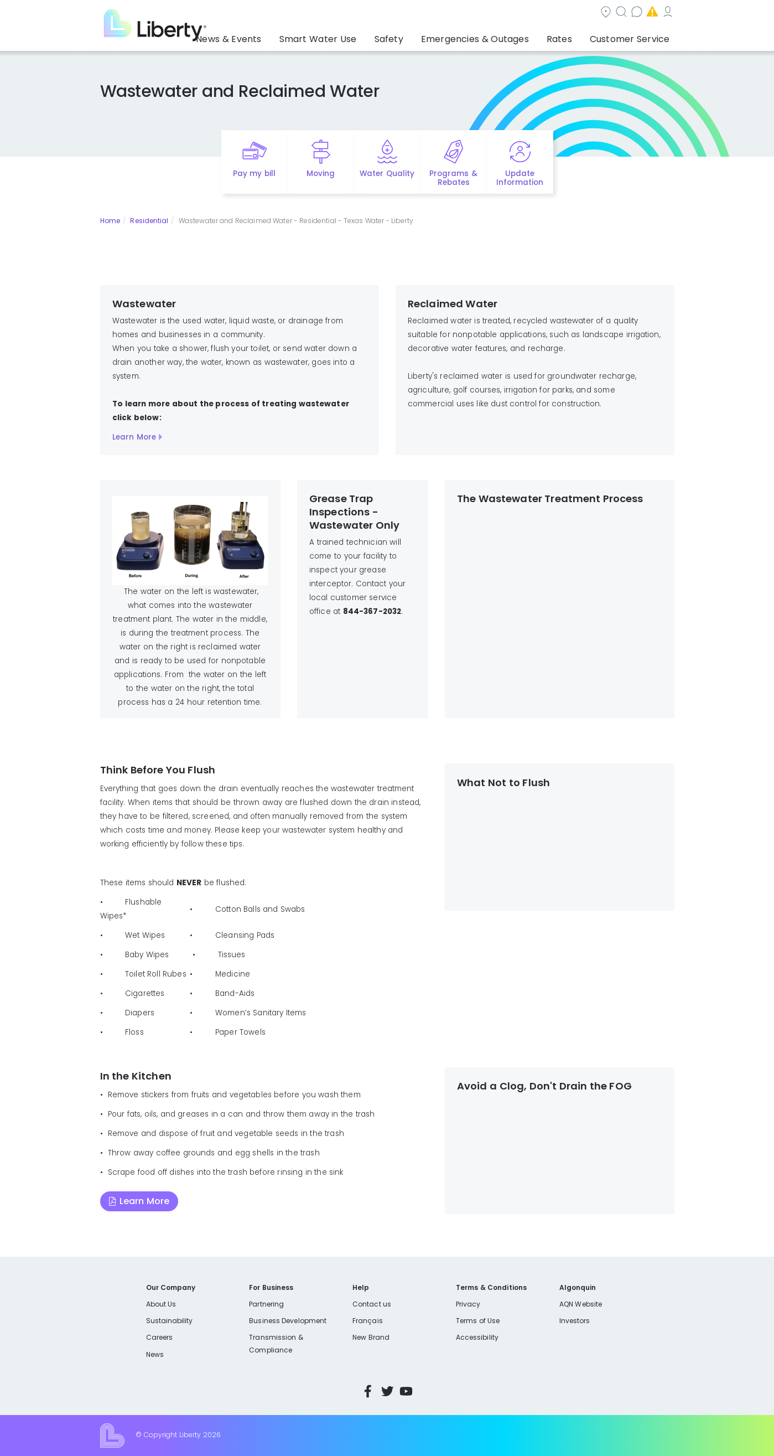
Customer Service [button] (633, 36)
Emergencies (580, 13)
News (155, 1354)
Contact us (512, 13)
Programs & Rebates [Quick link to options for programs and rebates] (453, 178)
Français (367, 1320)
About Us (161, 1304)
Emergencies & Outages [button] (495, 36)
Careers (159, 1337)
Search (453, 13)
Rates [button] (570, 36)
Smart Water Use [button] (355, 36)
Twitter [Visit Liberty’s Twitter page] (387, 1391)
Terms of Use (478, 1320)
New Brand (370, 1337)
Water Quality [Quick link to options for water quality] (387, 173)
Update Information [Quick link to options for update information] (519, 178)
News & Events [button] (275, 36)
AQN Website (580, 1304)
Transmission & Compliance (276, 1343)
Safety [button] (418, 36)
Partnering (266, 1304)
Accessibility (477, 1337)
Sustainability (169, 1320)
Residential (149, 220)
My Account (650, 13)
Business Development (287, 1320)
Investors (574, 1320)
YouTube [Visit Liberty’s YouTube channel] (406, 1391)
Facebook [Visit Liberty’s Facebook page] (368, 1391)
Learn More (134, 437)
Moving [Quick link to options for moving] (321, 173)
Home (110, 220)
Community (393, 13)
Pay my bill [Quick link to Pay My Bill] (254, 173)
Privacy (468, 1304)
